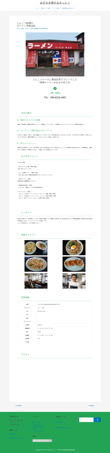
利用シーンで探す (45, 8)
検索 (80, 416)
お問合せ (35, 429)
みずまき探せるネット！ (55, 2)
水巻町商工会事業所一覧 (39, 426)
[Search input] (41, 440)
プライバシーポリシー (38, 431)
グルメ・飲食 (20, 28)
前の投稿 (18, 405)
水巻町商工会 (12, 434)
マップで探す (56, 8)
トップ (37, 8)
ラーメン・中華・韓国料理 (32, 28)
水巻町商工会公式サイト (68, 8)
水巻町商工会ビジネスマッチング (17, 438)
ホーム (34, 420)
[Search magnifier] (50, 440)
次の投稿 (92, 405)
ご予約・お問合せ (55, 93)
